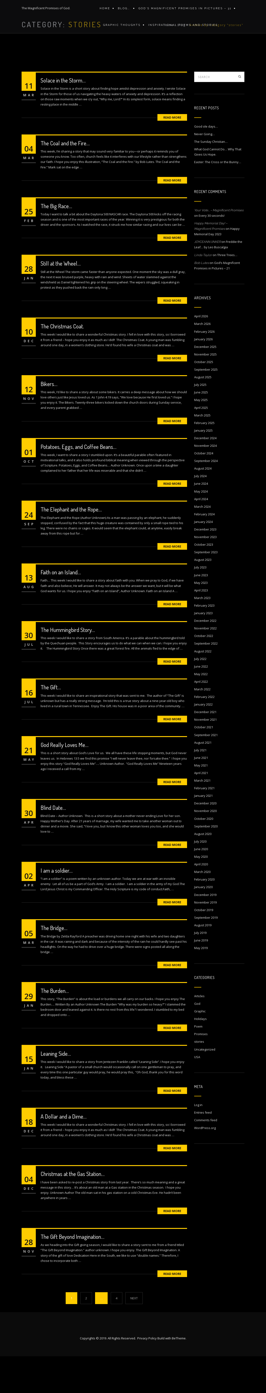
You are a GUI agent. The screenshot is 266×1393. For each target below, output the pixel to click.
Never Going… (204, 171)
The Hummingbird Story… (68, 666)
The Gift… (51, 724)
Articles (199, 1033)
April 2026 (201, 353)
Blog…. (123, 10)
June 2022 (201, 703)
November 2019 (205, 939)
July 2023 (200, 604)
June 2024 (201, 520)
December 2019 (205, 931)
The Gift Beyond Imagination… (72, 1273)
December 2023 (205, 566)
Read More (172, 154)
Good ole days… (206, 163)
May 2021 (201, 802)
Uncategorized (204, 1086)
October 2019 (203, 947)
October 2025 (203, 399)
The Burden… (55, 1027)
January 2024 (203, 558)
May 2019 (201, 984)
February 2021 (204, 825)
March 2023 (202, 634)
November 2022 (205, 665)
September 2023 (206, 589)
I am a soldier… (57, 907)
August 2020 (202, 870)
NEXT (134, 1335)
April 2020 (201, 901)
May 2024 (201, 528)
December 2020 (205, 840)
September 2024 (206, 497)
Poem (198, 1063)
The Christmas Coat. (62, 363)
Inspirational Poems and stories (181, 30)
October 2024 (203, 490)
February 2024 (204, 551)
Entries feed (203, 1149)
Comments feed (205, 1157)
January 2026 (203, 376)
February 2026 (204, 368)
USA (197, 1094)
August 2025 (202, 414)
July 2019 (200, 969)
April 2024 (201, 536)
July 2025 (200, 421)
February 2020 (204, 916)
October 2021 (203, 764)
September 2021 (206, 772)
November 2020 (205, 847)
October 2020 (203, 855)
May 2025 (201, 436)
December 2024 (205, 475)
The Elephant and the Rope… (71, 546)
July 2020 (200, 878)
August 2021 (202, 779)
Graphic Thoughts (120, 30)
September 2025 (206, 406)
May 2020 (201, 893)
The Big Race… (56, 242)
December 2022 (205, 657)
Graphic (200, 1048)
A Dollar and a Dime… (64, 1153)
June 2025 (201, 429)
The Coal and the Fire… (65, 180)
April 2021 (201, 809)
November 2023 (205, 574)
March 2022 (202, 726)
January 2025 (203, 467)
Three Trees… (227, 292)
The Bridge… (54, 964)
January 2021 (203, 832)
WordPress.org (205, 1164)
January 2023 (203, 650)
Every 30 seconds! (212, 252)
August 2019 (202, 962)
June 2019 (201, 977)
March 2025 (202, 452)
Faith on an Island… (61, 609)
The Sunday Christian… (211, 178)
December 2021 (205, 749)
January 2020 (203, 924)
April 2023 (201, 627)
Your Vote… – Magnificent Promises (218, 247)
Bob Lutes (201, 299)
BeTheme (179, 1375)
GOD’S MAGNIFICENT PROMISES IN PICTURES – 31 (182, 10)
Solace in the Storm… (63, 117)
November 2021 (205, 756)
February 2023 (204, 642)
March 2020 (202, 908)
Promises (201, 1071)
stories (199, 1078)
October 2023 (203, 581)
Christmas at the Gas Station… (73, 1210)
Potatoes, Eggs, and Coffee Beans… (78, 483)
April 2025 (201, 444)
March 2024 (202, 543)
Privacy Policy (147, 1375)
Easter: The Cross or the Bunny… (217, 199)
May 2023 (201, 619)
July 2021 (200, 787)
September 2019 (206, 954)
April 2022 (201, 718)
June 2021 (201, 794)
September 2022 (206, 680)
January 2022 (203, 741)
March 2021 (202, 817)
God (197, 1040)
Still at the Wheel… (61, 300)
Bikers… (49, 420)
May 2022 (201, 711)
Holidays (200, 1055)
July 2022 (200, 695)
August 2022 (202, 688)
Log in (198, 1141)
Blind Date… (53, 844)
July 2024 (200, 513)
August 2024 (202, 505)
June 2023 (201, 612)
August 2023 (202, 596)
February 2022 (204, 733)
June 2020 (201, 886)
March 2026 (202, 360)
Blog (181, 65)
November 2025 (205, 391)
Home (105, 10)
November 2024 (205, 482)
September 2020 (206, 863)
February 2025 (204, 459)
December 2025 (205, 383)
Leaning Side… (56, 1090)
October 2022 (203, 672)
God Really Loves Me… (64, 781)
